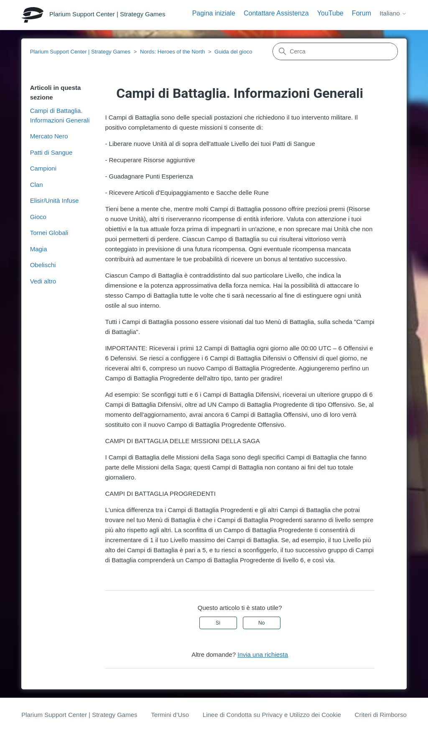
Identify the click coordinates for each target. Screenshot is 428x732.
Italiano (393, 13)
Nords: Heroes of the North (172, 51)
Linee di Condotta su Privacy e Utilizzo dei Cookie (272, 714)
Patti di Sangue (51, 152)
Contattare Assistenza (276, 13)
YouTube (330, 13)
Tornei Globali (49, 232)
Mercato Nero (49, 136)
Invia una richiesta (262, 654)
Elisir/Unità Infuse (54, 200)
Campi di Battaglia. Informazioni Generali (60, 115)
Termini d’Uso (170, 714)
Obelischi (43, 264)
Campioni (43, 168)
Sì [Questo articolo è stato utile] (218, 623)
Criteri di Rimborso (381, 714)
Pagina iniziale (213, 13)
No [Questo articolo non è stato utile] (261, 623)
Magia (38, 249)
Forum (361, 13)
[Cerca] (335, 51)
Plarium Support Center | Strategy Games (80, 51)
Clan (36, 184)
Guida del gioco (233, 51)
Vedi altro (43, 281)
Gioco (38, 216)
